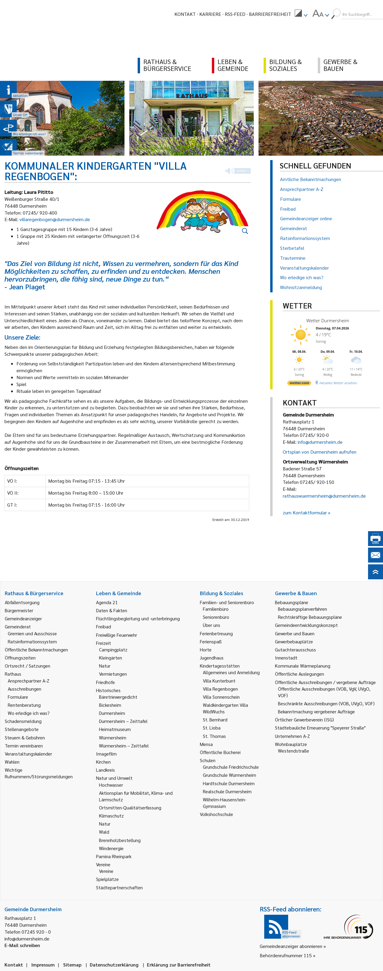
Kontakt (185, 14)
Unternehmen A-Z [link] (292, 736)
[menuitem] (301, 14)
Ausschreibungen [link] (24, 689)
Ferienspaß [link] (211, 641)
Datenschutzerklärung (114, 964)
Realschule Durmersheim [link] (227, 791)
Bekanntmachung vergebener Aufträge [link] (316, 711)
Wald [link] (104, 832)
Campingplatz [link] (113, 649)
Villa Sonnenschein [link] (221, 697)
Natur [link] (104, 665)
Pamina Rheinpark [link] (113, 856)
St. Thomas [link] (214, 736)
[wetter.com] (299, 384)
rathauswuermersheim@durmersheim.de (324, 496)
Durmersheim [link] (112, 713)
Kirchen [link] (103, 762)
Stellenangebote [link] (22, 729)
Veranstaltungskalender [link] (28, 753)
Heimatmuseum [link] (115, 729)
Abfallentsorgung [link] (22, 602)
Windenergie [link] (111, 848)
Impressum (43, 964)
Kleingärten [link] (110, 657)
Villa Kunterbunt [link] (219, 680)
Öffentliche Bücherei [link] (220, 752)
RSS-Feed (235, 14)
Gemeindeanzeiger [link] (23, 618)
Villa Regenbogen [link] (220, 689)
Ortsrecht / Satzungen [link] (27, 665)
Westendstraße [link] (293, 750)
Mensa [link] (206, 744)
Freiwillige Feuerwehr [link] (116, 635)
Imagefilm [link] (106, 753)
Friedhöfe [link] (105, 682)
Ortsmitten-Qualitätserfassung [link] (130, 807)
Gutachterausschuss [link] (295, 649)
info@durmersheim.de (320, 442)
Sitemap (72, 964)
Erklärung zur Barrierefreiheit (179, 964)
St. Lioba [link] (212, 727)
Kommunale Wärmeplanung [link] (302, 665)
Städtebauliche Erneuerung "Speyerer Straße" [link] (320, 727)
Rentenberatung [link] (24, 705)
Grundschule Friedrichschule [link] (231, 767)
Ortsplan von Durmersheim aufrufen (319, 452)
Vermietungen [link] (113, 674)
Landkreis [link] (105, 770)
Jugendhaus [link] (212, 657)
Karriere (210, 14)
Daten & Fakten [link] (111, 610)
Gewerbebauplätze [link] (294, 641)
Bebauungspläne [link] (291, 602)
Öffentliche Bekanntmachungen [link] (36, 649)
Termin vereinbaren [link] (24, 745)
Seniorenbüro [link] (216, 617)
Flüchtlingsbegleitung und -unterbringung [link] (138, 618)
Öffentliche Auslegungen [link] (299, 674)
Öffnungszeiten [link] (20, 657)
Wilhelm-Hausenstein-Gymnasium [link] (224, 802)
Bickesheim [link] (110, 705)
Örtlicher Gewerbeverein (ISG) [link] (304, 719)
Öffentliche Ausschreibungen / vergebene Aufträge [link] (325, 682)
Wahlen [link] (12, 762)
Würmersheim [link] (112, 737)
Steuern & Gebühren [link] (25, 737)
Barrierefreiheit (270, 14)
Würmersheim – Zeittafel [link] (124, 745)
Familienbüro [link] (216, 609)
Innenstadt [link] (286, 657)
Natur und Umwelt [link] (114, 778)
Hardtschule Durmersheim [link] (229, 783)
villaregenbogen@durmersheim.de (54, 219)
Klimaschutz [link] (111, 815)
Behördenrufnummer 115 (286, 955)
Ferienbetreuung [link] (216, 633)
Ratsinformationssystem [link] (32, 641)
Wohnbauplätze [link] (291, 744)
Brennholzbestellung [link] (120, 840)
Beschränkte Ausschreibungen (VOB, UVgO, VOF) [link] (326, 703)
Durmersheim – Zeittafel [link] (123, 721)
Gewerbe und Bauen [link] (294, 633)
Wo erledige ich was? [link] (29, 713)
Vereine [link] (106, 871)
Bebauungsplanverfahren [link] (302, 609)
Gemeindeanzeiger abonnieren (291, 946)
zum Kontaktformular (305, 512)
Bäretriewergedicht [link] (118, 697)
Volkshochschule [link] (216, 814)
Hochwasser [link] (111, 785)
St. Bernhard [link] (215, 719)
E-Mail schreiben (22, 945)
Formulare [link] (18, 697)
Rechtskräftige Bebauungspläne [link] (310, 617)
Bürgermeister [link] (19, 610)
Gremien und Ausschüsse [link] (32, 633)
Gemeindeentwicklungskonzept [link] (306, 625)
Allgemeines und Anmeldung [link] (231, 672)
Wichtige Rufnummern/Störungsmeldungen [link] (39, 773)
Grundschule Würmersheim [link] (229, 775)
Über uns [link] (211, 625)
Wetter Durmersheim (327, 320)
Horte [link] (206, 649)
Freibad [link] (103, 626)
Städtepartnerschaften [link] (119, 887)
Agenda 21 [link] (107, 602)
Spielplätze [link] (107, 879)
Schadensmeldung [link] (23, 721)
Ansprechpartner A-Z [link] (28, 680)
